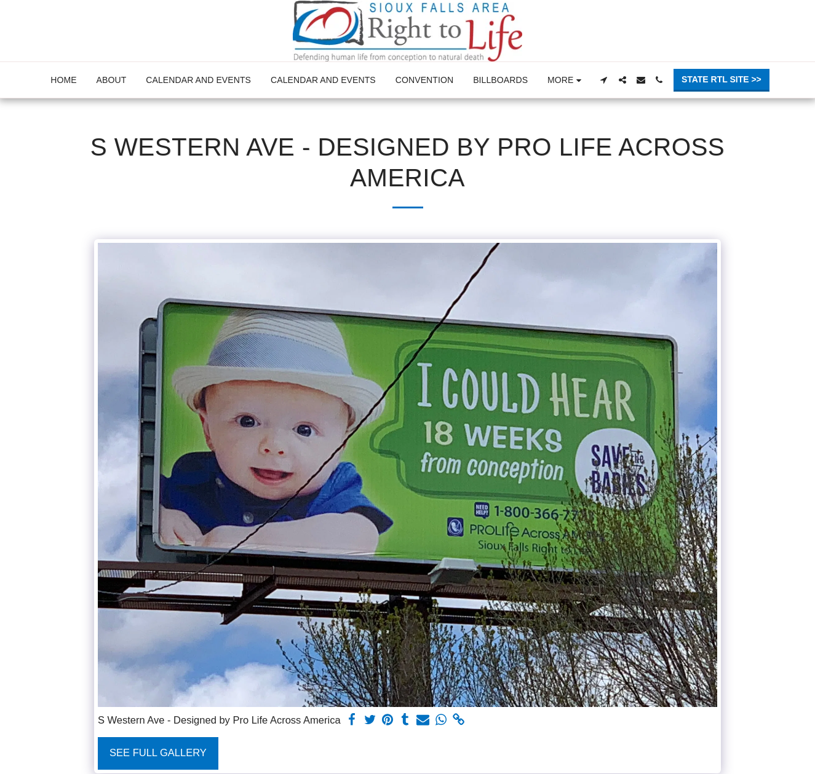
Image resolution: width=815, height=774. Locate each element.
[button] (604, 80)
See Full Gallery (158, 752)
